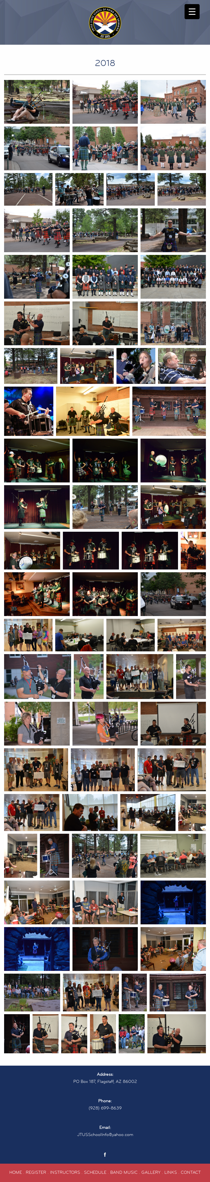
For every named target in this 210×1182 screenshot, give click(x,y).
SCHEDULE (95, 1172)
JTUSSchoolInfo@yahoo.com (105, 1134)
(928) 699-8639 (105, 1108)
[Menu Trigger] (192, 11)
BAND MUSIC (124, 1172)
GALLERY (151, 1172)
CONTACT (191, 1172)
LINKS (170, 1172)
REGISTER (36, 1172)
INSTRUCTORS (65, 1172)
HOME (15, 1172)
